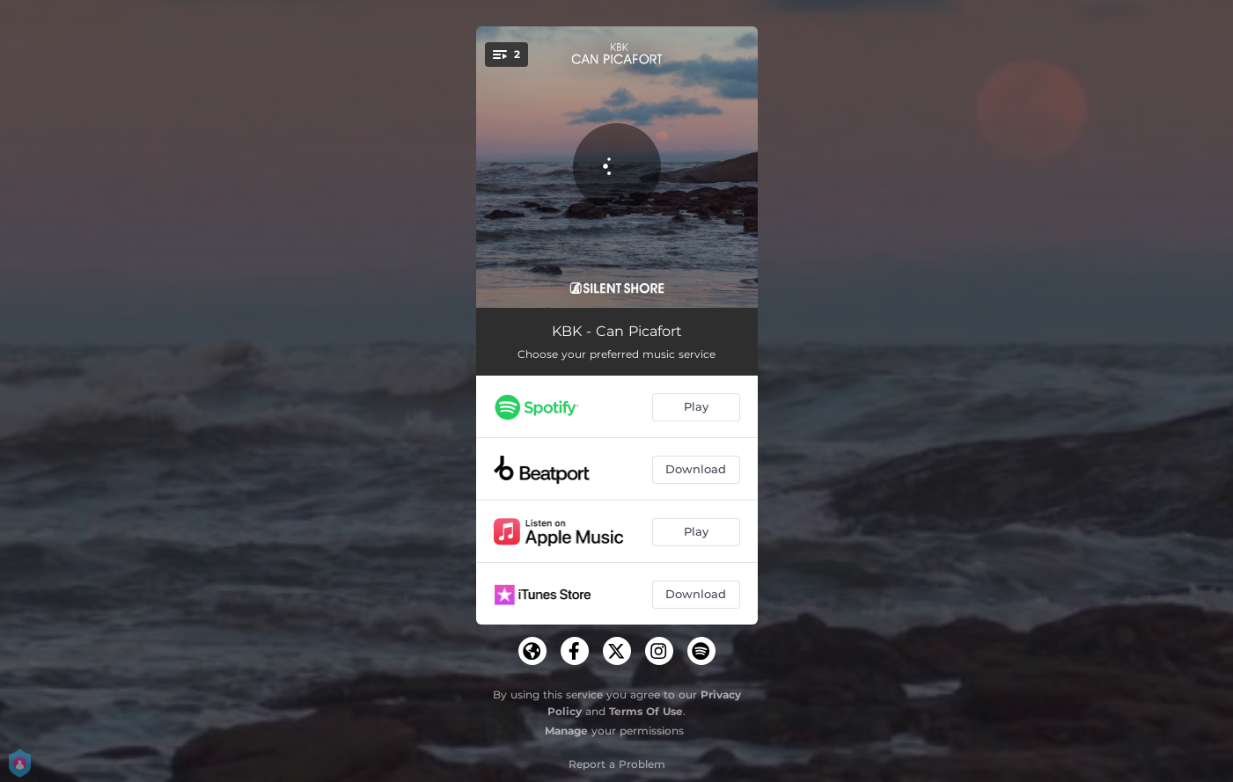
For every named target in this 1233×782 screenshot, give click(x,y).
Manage (566, 730)
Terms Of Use (646, 711)
